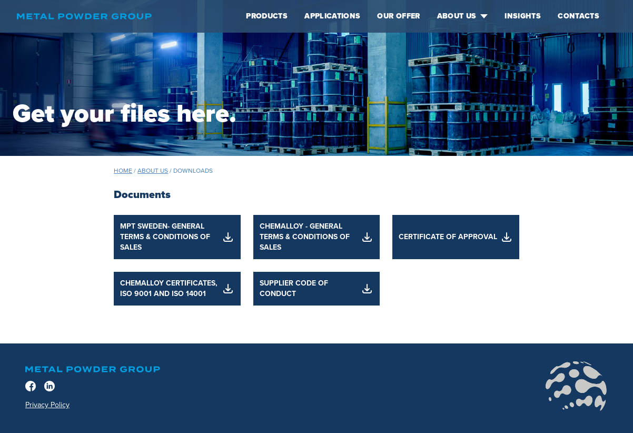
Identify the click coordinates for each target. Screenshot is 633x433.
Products (267, 16)
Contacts (578, 16)
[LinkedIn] (49, 386)
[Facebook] (30, 386)
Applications (332, 16)
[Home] (123, 16)
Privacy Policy (47, 404)
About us (462, 16)
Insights (523, 16)
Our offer (398, 16)
